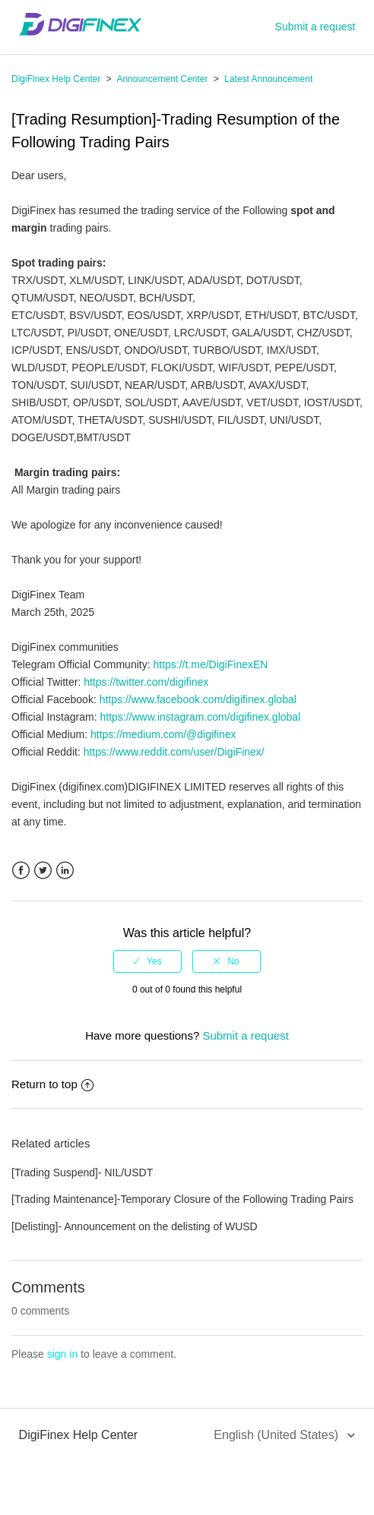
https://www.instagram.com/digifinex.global (200, 717)
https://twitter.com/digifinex (146, 682)
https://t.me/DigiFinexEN (210, 664)
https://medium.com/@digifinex (163, 734)
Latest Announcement (268, 79)
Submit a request (315, 27)
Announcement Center (162, 79)
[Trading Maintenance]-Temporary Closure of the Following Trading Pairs (182, 1199)
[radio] (147, 961)
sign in (62, 1354)
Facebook (20, 870)
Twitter (42, 870)
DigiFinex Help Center (55, 79)
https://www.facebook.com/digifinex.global (198, 699)
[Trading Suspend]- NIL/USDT (82, 1172)
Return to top (52, 1084)
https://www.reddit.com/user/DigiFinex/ (174, 752)
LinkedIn (64, 870)
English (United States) (277, 1434)
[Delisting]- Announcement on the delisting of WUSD (134, 1226)
